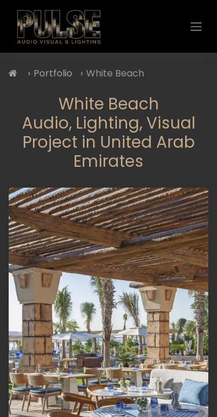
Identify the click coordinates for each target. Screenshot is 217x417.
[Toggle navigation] (196, 26)
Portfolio (53, 73)
